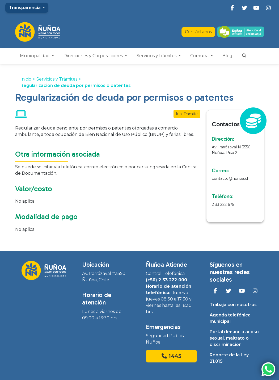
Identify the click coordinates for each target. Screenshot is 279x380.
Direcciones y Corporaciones (94, 55)
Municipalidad (35, 55)
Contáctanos (198, 31)
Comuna (200, 55)
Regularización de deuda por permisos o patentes (75, 85)
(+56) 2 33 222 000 (166, 279)
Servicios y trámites (157, 55)
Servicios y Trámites (56, 79)
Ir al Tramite (187, 113)
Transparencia (25, 7)
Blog (227, 55)
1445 (171, 356)
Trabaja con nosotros (233, 304)
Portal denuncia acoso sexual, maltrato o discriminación (234, 338)
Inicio (25, 79)
